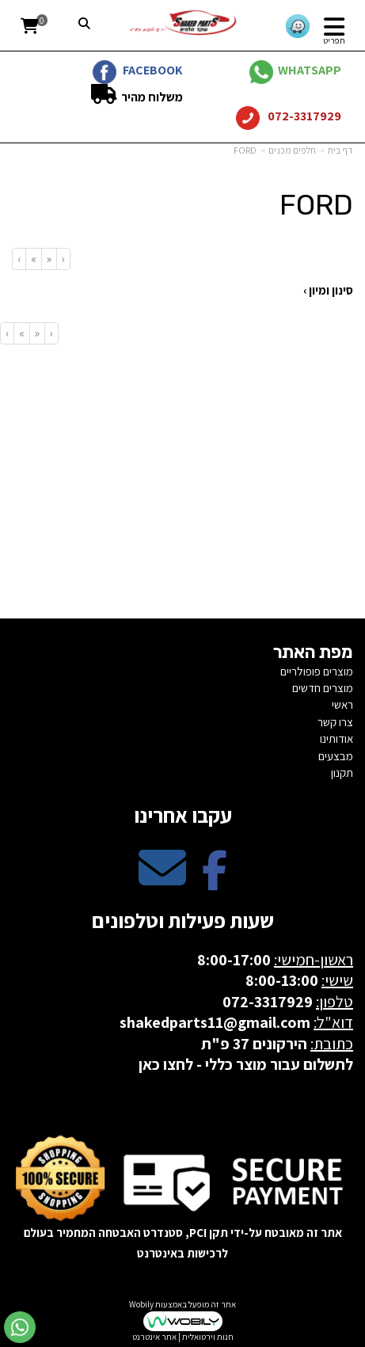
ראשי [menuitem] (342, 704)
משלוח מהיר (151, 97)
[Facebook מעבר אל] (214, 880)
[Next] (33, 258)
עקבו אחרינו (183, 814)
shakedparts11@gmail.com (215, 1022)
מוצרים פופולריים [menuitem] (316, 671)
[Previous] (48, 258)
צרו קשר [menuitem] (335, 721)
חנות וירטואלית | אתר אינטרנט (183, 1336)
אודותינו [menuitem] (336, 738)
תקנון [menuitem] (342, 772)
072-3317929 (303, 116)
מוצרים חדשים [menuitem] (322, 687)
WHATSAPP (309, 70)
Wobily (141, 1304)
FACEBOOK (153, 70)
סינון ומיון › (328, 290)
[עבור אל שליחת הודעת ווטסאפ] (20, 1327)
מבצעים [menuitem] (335, 755)
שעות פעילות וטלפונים (183, 920)
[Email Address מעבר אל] (162, 880)
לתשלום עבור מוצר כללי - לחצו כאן (246, 1064)
